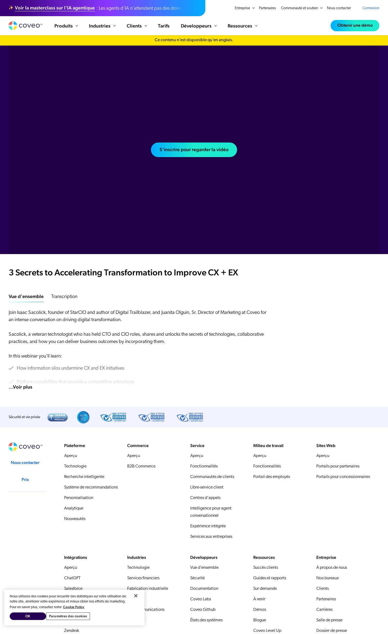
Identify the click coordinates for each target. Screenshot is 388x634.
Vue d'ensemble (26, 297)
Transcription (64, 297)
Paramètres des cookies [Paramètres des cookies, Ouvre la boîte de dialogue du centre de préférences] (68, 616)
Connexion (370, 8)
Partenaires (267, 8)
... (20, 387)
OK (27, 616)
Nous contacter (339, 8)
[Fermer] (136, 596)
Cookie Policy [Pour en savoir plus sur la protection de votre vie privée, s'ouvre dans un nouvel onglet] (73, 607)
